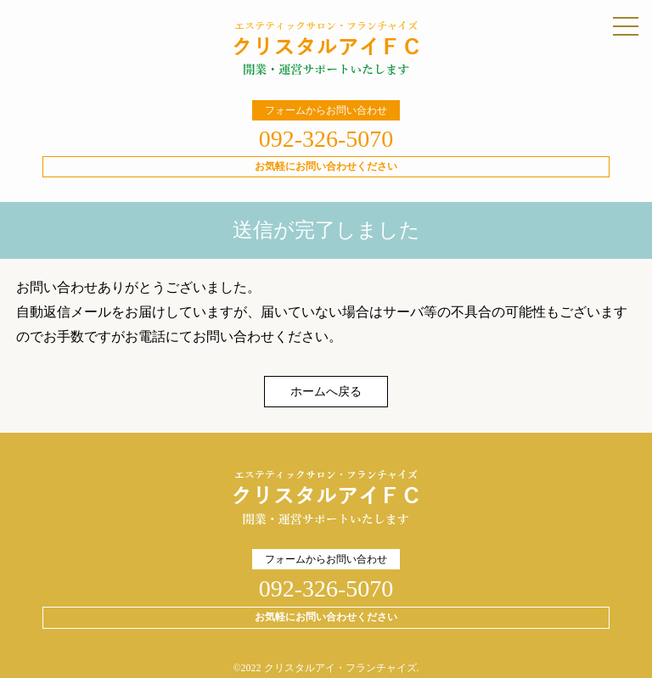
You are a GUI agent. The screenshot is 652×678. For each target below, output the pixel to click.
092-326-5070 (326, 139)
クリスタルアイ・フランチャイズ (340, 668)
